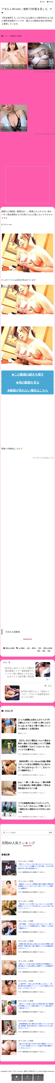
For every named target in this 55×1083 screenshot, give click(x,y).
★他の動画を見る (27, 382)
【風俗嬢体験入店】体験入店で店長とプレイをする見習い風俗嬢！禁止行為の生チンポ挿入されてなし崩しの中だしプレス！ (35, 1026)
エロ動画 (21, 648)
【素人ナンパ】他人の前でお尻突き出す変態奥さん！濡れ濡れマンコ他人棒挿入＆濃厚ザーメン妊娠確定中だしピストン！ (35, 966)
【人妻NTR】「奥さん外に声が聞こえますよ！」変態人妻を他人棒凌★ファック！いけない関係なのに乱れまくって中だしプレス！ (35, 986)
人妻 (28, 648)
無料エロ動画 (17, 36)
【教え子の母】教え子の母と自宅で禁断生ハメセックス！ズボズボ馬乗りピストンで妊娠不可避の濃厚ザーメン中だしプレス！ (35, 1046)
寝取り (34, 648)
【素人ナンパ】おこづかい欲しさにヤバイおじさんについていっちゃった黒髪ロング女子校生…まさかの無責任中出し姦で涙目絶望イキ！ (35, 866)
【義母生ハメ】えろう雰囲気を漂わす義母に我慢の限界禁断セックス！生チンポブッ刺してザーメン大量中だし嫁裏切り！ (35, 886)
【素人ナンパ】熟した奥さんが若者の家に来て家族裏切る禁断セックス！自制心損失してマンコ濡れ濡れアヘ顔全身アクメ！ (35, 1006)
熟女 (38, 650)
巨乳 (39, 648)
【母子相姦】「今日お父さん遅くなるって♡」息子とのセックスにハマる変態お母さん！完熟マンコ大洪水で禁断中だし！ (35, 926)
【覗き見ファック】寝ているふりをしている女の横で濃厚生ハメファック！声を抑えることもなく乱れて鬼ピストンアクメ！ (35, 906)
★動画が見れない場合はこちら (27, 390)
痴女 (43, 650)
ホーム (5, 36)
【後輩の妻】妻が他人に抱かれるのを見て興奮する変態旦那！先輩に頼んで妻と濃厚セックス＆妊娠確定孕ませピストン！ (35, 946)
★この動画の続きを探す (27, 374)
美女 (49, 650)
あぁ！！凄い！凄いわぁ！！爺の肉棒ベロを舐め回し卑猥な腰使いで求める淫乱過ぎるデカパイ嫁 (34, 785)
